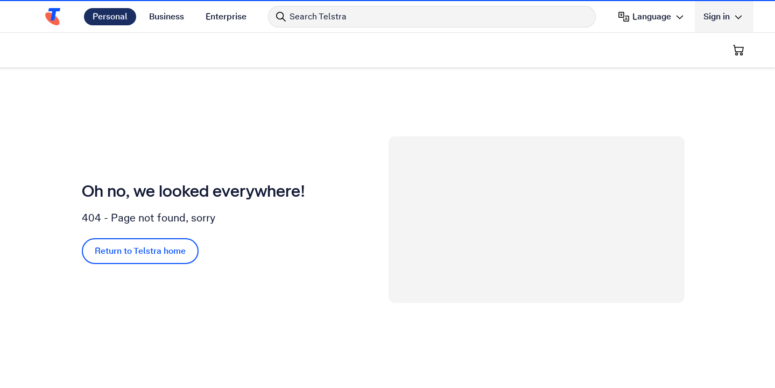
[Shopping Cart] (738, 50)
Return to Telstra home (140, 251)
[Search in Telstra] (432, 16)
